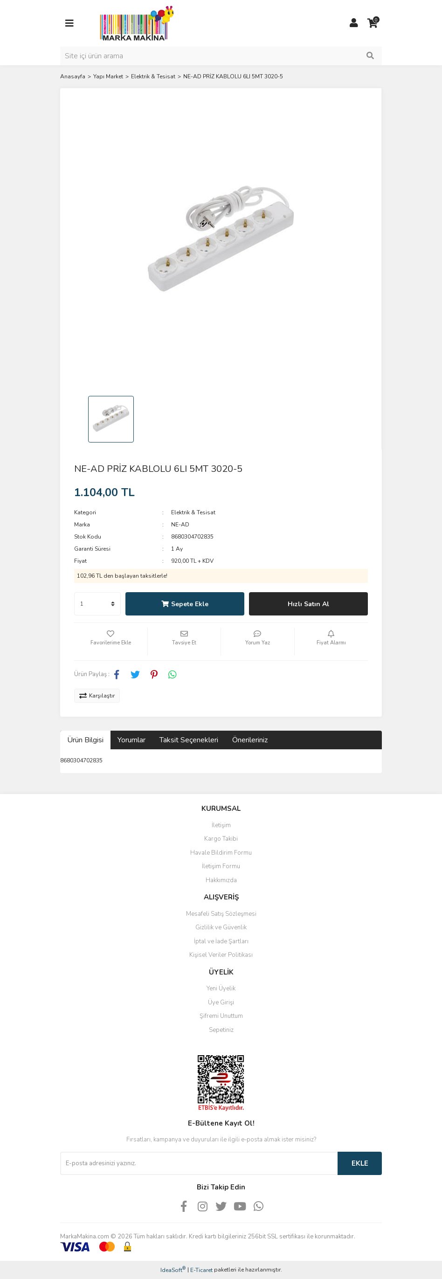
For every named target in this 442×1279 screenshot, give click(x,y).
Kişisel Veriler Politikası (221, 955)
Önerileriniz (250, 740)
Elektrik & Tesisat (193, 512)
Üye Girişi (221, 1002)
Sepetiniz (221, 1030)
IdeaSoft (173, 1270)
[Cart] (372, 23)
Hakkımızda (221, 880)
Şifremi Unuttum (221, 1016)
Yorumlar (131, 740)
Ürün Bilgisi (85, 740)
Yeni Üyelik (221, 988)
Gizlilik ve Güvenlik (221, 927)
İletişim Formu (221, 866)
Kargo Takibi (221, 839)
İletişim (221, 825)
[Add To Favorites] (110, 642)
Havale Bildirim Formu (221, 853)
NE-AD (180, 524)
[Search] (221, 56)
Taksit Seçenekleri (188, 740)
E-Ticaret (201, 1270)
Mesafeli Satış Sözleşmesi (221, 914)
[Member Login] (354, 23)
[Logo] (134, 23)
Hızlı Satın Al (308, 604)
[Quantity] (97, 603)
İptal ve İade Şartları (221, 941)
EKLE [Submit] (360, 1163)
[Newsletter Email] (199, 1163)
